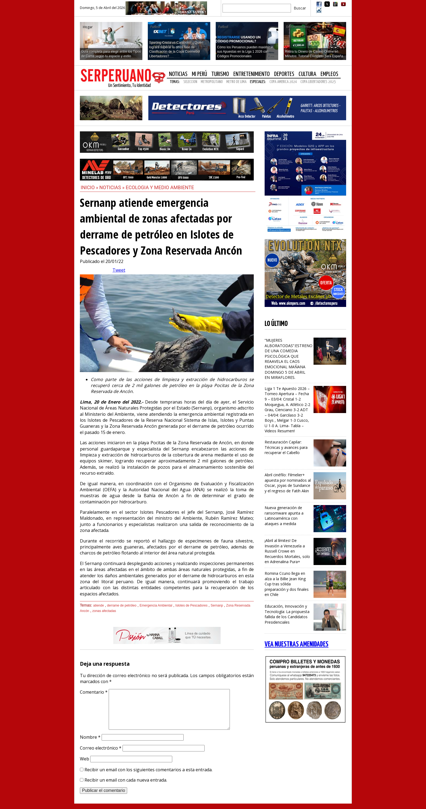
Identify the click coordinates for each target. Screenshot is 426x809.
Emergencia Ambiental (156, 605)
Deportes (284, 74)
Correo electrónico (100, 748)
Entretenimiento (251, 74)
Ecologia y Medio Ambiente (160, 187)
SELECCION (190, 82)
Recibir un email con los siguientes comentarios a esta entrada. (148, 770)
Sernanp (217, 605)
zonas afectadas (104, 611)
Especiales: (258, 82)
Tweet (118, 270)
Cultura (307, 74)
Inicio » (89, 187)
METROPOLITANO (212, 82)
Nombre (90, 737)
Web (84, 759)
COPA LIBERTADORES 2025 (318, 82)
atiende (98, 605)
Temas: (175, 82)
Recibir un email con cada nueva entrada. (125, 780)
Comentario (94, 692)
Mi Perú (199, 74)
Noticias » (112, 187)
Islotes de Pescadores (192, 605)
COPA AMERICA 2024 (283, 82)
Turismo (220, 74)
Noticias (178, 74)
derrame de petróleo (121, 605)
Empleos (329, 74)
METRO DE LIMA (236, 82)
